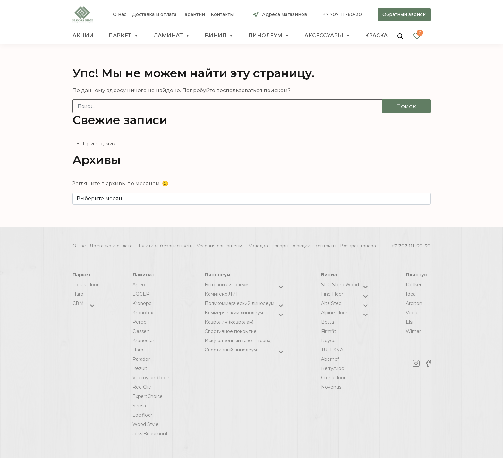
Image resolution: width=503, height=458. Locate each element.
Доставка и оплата (154, 14)
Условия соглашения (221, 246)
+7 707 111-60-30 (342, 14)
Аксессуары (327, 35)
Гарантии (193, 14)
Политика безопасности (164, 246)
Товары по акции (291, 246)
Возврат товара (358, 246)
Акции (83, 35)
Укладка (258, 246)
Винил (219, 35)
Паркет (123, 35)
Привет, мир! (100, 144)
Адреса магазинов (284, 14)
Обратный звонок (404, 14)
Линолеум (268, 35)
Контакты (222, 14)
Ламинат (172, 35)
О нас (119, 14)
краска (376, 35)
